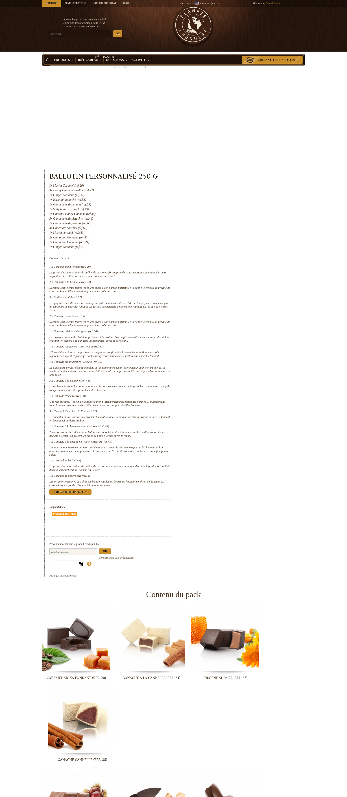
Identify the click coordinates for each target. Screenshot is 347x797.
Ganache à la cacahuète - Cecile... (274, 718)
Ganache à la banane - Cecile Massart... (207, 718)
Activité (141, 53)
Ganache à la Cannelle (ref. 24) (223, 186)
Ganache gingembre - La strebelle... (139, 644)
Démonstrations (75, 3)
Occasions (117, 53)
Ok (256, 449)
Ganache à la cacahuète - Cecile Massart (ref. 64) (234, 353)
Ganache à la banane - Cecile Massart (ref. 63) (232, 337)
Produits (64, 53)
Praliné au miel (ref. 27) (219, 201)
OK (95, 33)
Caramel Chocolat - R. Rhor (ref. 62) (226, 322)
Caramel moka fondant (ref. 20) (223, 171)
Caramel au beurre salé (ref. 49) (223, 387)
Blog (126, 3)
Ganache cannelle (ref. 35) (220, 220)
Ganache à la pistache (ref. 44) (223, 288)
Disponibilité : (208, 418)
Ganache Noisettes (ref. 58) (221, 303)
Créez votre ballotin (276, 53)
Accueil (46, 61)
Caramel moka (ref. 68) (218, 371)
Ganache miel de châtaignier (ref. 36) (227, 235)
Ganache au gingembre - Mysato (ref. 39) (229, 269)
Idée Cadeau (90, 53)
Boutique (52, 3)
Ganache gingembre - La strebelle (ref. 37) (230, 250)
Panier (272, 21)
